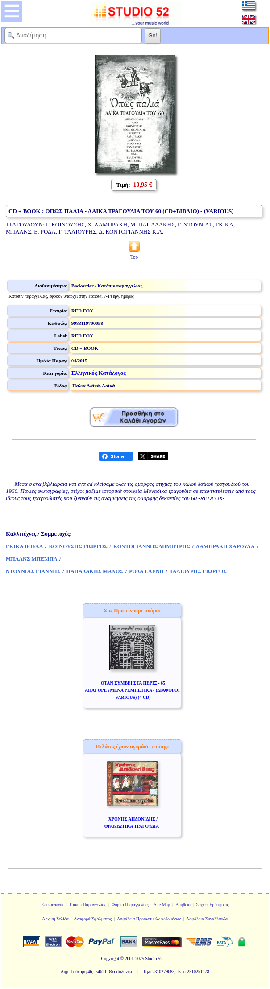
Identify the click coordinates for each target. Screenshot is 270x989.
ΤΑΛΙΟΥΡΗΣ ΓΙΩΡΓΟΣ (198, 571)
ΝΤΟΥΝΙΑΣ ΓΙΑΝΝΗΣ (33, 571)
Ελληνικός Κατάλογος (98, 372)
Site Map (162, 904)
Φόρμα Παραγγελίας (130, 904)
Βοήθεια (183, 904)
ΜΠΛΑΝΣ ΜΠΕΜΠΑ (31, 559)
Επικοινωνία (53, 904)
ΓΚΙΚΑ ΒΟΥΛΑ (24, 546)
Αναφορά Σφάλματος (93, 918)
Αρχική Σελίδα (55, 918)
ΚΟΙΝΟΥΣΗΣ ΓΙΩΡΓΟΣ (78, 546)
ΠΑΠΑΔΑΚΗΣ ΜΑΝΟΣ (95, 571)
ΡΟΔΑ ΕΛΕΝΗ (146, 571)
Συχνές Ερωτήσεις (212, 904)
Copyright (110, 958)
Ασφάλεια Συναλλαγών (207, 918)
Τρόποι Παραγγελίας (87, 904)
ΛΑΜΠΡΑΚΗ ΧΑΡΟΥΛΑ (225, 546)
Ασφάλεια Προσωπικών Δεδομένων (149, 918)
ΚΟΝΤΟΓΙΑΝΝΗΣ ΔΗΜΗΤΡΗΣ (151, 546)
